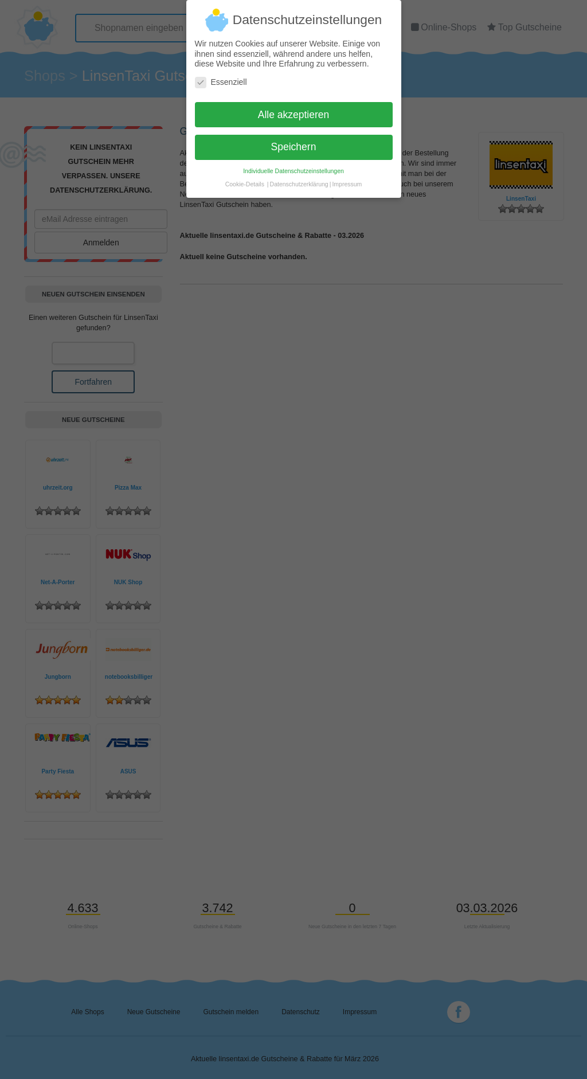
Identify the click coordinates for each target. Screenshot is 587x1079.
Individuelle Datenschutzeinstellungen (293, 165)
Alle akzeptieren (294, 108)
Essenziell (221, 76)
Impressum (347, 178)
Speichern (293, 141)
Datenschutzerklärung (299, 178)
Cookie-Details (244, 178)
